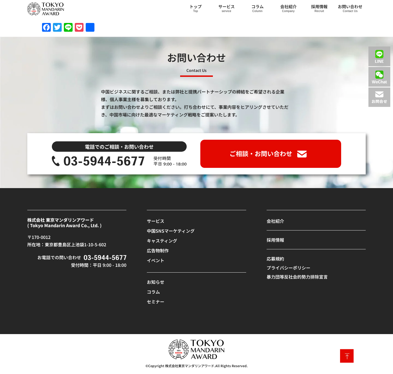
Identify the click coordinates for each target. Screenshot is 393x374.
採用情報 (319, 6)
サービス (226, 6)
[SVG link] (45, 8)
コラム (257, 6)
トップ (195, 6)
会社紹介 (288, 6)
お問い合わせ (350, 6)
